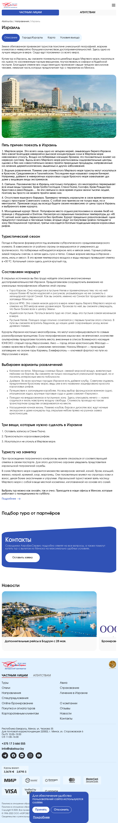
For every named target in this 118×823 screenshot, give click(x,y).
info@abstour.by (13, 748)
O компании (68, 703)
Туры (5, 682)
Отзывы (65, 708)
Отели (6, 688)
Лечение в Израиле (74, 693)
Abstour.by (7, 21)
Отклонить (61, 809)
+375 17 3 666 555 (13, 743)
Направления (22, 21)
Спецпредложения (15, 698)
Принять (41, 809)
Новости (66, 713)
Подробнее (41, 817)
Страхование (69, 688)
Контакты (66, 718)
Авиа (63, 682)
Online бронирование (17, 703)
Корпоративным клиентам (20, 713)
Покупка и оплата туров (18, 708)
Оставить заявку (22, 557)
